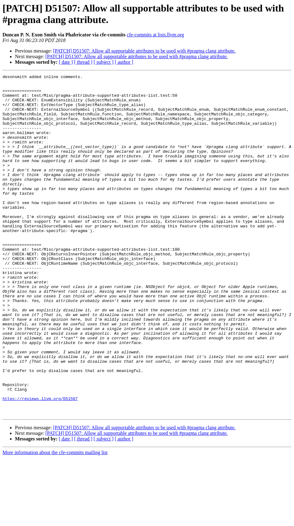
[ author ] (124, 62)
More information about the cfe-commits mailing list (55, 520)
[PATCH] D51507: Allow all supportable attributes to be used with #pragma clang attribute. (144, 51)
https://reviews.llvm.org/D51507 (40, 464)
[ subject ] (104, 62)
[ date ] (66, 62)
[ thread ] (83, 62)
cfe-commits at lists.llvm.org (155, 34)
